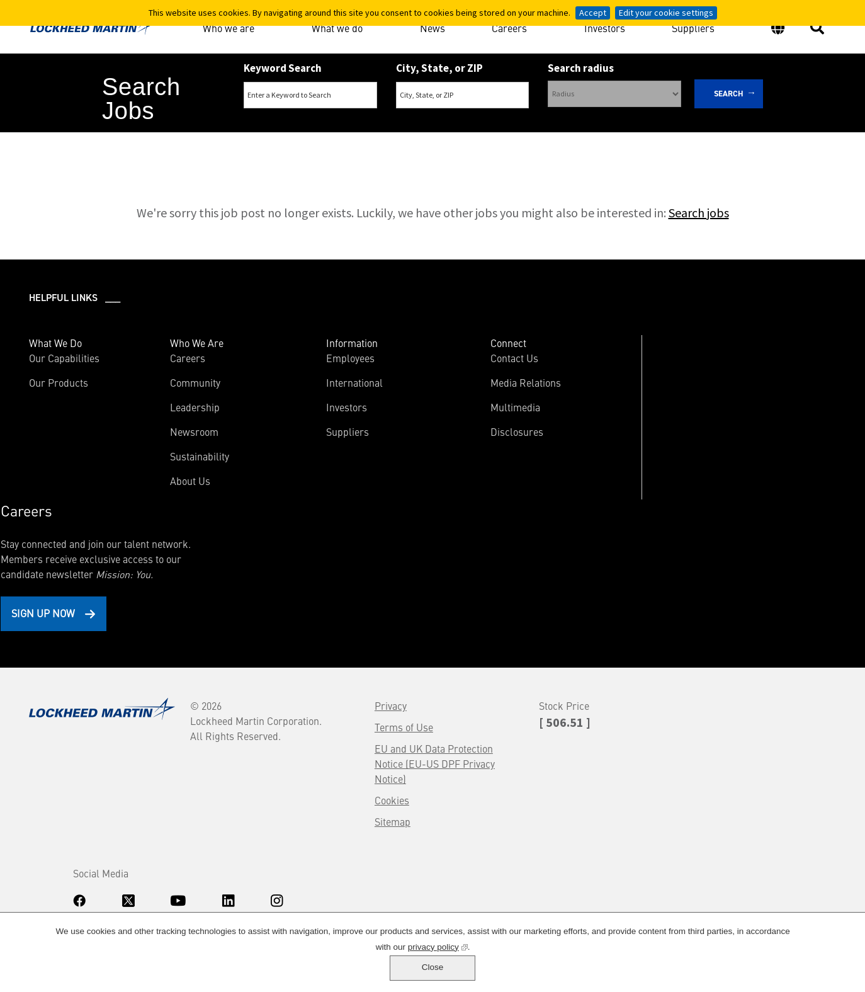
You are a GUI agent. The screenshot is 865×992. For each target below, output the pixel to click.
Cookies (310, 662)
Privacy (309, 567)
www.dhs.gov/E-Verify (88, 901)
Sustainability (183, 458)
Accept (592, 12)
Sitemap (311, 683)
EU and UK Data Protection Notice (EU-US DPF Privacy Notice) (353, 625)
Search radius (581, 68)
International (321, 384)
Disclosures (468, 433)
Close (812, 964)
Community (179, 384)
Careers (509, 25)
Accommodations (126, 869)
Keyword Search (283, 68)
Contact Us (466, 360)
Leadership (178, 409)
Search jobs (699, 214)
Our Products (59, 384)
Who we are (228, 25)
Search (728, 93)
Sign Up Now (691, 467)
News (432, 27)
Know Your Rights (59, 869)
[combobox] (462, 95)
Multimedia (467, 409)
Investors (604, 27)
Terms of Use (322, 589)
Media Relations (477, 384)
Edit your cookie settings (666, 12)
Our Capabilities (65, 360)
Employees (317, 360)
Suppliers (693, 27)
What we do (337, 25)
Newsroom (178, 433)
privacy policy (404, 971)
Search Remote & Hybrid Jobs (421, 146)
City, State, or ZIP (439, 68)
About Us (174, 482)
